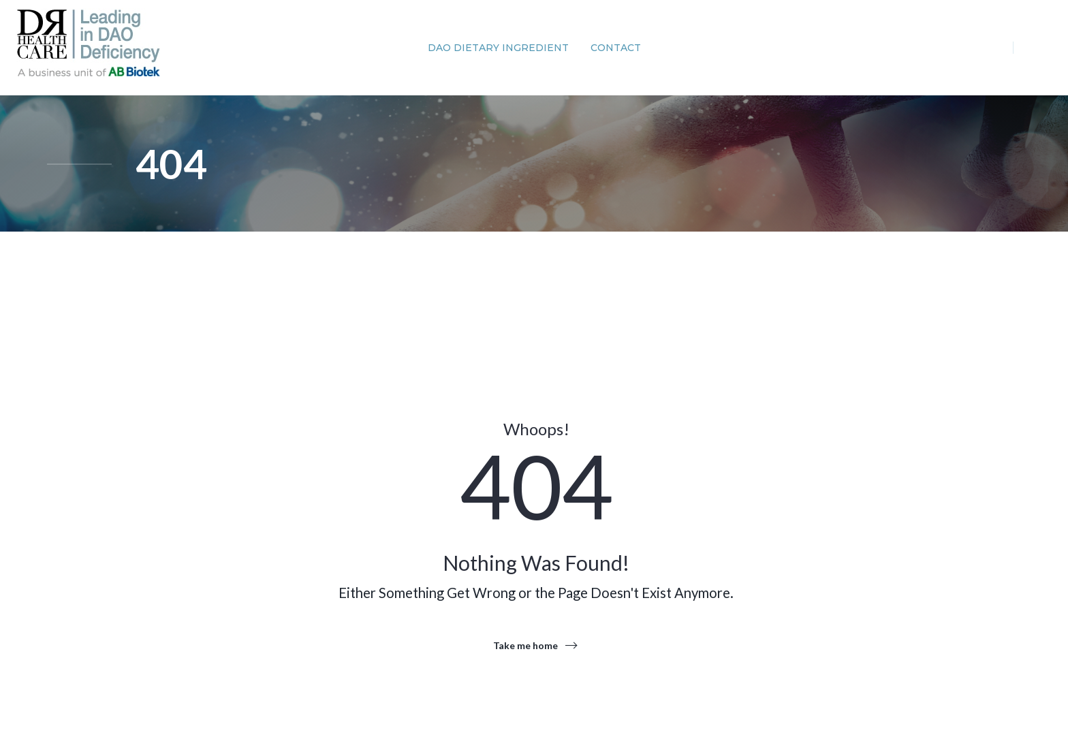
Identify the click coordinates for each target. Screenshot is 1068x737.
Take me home (525, 645)
